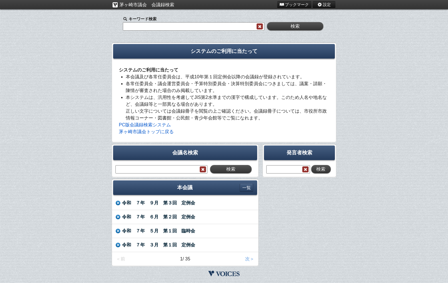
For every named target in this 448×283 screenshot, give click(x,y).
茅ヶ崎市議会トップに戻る (146, 131)
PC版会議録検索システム (145, 124)
